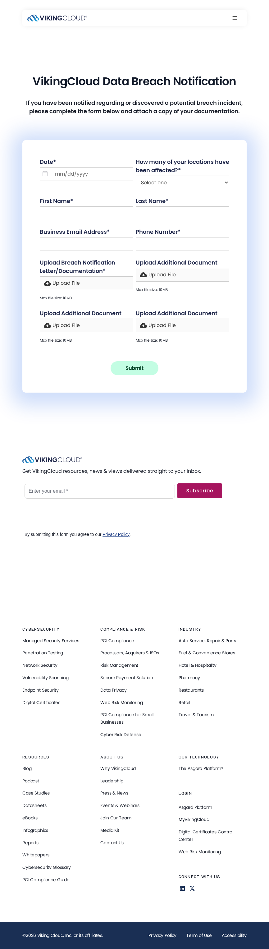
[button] (238, 18)
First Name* (56, 201)
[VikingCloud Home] (57, 18)
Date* (48, 162)
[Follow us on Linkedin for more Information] (182, 888)
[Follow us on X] (192, 888)
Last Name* (152, 201)
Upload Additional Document (176, 262)
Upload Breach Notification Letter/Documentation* (77, 267)
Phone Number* (158, 232)
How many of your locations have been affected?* (182, 166)
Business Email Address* (75, 232)
